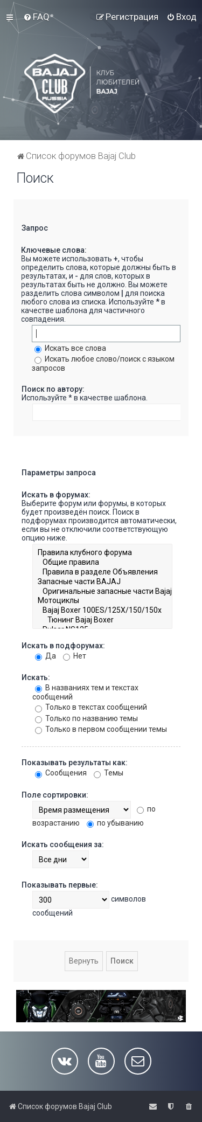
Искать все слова (70, 348)
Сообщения (61, 772)
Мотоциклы (102, 601)
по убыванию (115, 823)
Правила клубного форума (102, 553)
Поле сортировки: (55, 795)
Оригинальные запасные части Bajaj (102, 592)
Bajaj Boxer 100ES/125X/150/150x (102, 610)
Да (45, 656)
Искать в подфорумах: (63, 645)
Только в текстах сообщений (91, 707)
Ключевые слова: (54, 250)
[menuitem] (36, 16)
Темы (108, 772)
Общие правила (102, 562)
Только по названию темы (86, 718)
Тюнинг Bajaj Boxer (102, 620)
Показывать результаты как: (75, 762)
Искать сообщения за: (63, 844)
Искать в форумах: (56, 494)
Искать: (36, 677)
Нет (74, 656)
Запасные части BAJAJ (102, 582)
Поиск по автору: (53, 389)
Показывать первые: (60, 885)
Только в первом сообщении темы (101, 729)
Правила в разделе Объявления (102, 572)
